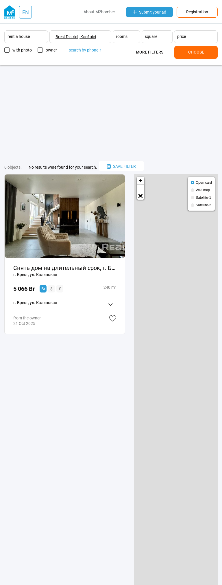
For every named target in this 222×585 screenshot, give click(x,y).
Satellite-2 (203, 205)
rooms (121, 36)
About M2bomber (99, 12)
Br (43, 288)
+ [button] (140, 180)
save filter (121, 166)
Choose (196, 52)
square (151, 36)
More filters (149, 52)
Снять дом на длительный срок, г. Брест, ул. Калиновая (64, 268)
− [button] (140, 188)
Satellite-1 (203, 198)
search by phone (85, 50)
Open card (204, 183)
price (181, 36)
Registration (197, 12)
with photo (22, 50)
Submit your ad (149, 12)
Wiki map (203, 190)
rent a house (19, 36)
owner (51, 50)
